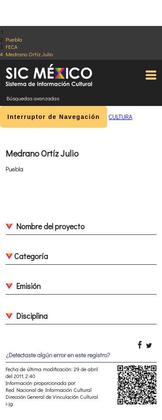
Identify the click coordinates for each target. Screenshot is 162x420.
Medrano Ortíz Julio (29, 54)
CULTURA (120, 116)
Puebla (14, 39)
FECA (12, 46)
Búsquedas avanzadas (32, 98)
